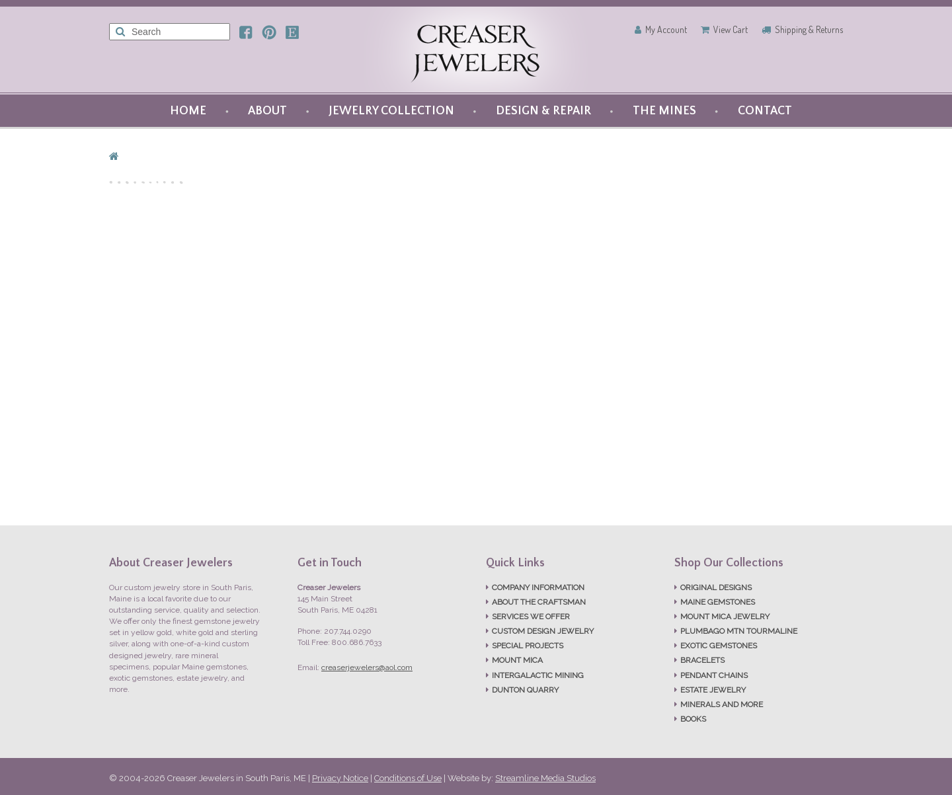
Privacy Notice (340, 778)
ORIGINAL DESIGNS (716, 587)
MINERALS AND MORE (721, 704)
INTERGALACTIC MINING (538, 675)
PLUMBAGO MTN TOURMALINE (738, 631)
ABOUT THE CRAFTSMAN (539, 602)
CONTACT (765, 111)
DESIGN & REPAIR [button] (543, 111)
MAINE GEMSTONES (717, 602)
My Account (666, 29)
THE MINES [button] (664, 111)
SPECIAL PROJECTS (527, 645)
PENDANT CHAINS (714, 675)
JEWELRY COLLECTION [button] (391, 111)
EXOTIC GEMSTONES (718, 645)
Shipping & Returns (809, 29)
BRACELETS (702, 660)
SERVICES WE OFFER (531, 616)
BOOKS (693, 719)
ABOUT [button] (267, 111)
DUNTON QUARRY (525, 690)
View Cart (730, 29)
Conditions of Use (408, 778)
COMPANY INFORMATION (538, 587)
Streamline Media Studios (545, 778)
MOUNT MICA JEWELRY (725, 616)
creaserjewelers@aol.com (367, 667)
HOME (188, 111)
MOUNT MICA (517, 660)
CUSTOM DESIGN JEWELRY (543, 631)
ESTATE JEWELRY (713, 690)
